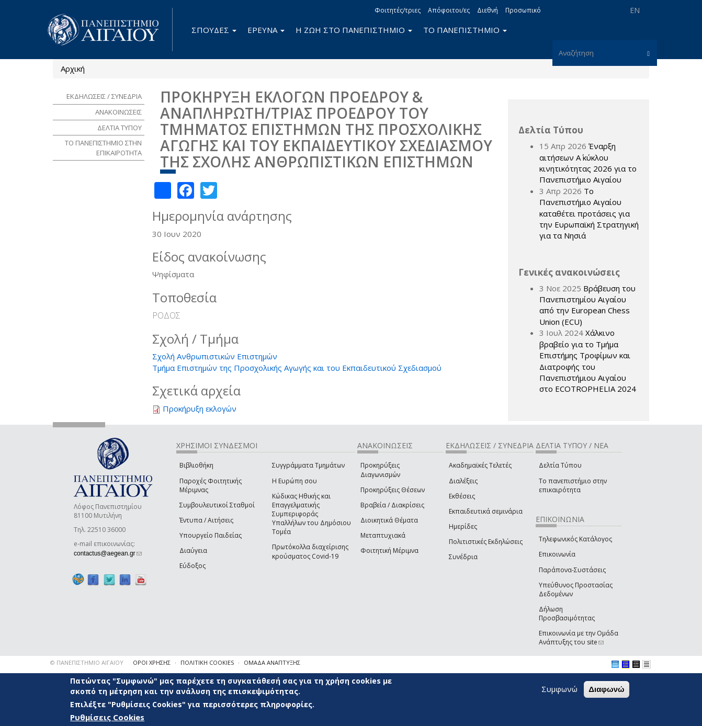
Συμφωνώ (559, 689)
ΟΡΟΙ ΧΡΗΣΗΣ (152, 662)
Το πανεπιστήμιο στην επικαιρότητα (573, 485)
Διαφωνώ (606, 689)
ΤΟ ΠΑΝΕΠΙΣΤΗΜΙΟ (465, 30)
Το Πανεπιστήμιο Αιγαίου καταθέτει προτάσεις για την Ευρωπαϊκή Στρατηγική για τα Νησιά (589, 213)
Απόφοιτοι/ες (449, 10)
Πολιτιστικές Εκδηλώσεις (486, 541)
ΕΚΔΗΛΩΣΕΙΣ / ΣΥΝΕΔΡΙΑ (104, 96)
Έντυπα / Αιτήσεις (206, 520)
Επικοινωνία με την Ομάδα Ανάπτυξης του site (578, 637)
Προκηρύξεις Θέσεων (392, 489)
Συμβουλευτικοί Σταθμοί (217, 505)
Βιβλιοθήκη (196, 465)
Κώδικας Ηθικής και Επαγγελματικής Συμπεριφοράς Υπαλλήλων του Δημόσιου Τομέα (311, 514)
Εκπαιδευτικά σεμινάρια (486, 511)
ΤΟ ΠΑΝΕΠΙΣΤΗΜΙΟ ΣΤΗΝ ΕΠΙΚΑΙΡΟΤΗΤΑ (103, 147)
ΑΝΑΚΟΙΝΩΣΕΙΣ (118, 112)
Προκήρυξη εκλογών (199, 408)
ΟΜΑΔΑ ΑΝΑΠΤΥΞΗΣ (272, 662)
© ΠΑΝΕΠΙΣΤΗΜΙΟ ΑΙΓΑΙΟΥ (86, 662)
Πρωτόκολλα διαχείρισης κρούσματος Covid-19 (310, 551)
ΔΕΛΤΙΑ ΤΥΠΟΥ (119, 127)
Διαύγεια (193, 550)
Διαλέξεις (463, 481)
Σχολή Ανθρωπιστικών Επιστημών (214, 356)
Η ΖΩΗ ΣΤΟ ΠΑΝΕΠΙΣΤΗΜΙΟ (354, 30)
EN (635, 10)
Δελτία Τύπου (560, 465)
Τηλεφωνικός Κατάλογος (575, 539)
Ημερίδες (463, 526)
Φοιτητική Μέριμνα (389, 550)
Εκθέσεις (462, 496)
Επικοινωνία (557, 554)
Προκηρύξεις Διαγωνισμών (380, 470)
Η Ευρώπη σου (294, 481)
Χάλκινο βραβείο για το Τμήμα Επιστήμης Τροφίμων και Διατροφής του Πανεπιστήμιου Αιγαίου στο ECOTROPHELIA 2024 (587, 360)
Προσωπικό (523, 10)
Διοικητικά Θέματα (389, 520)
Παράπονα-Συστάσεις (572, 569)
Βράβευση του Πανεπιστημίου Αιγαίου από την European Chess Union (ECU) (587, 305)
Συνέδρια (463, 556)
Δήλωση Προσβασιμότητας (567, 613)
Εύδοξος (192, 565)
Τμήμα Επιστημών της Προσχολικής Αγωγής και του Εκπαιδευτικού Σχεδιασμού (296, 367)
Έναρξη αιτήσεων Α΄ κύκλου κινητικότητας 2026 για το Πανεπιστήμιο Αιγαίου (588, 163)
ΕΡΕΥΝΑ (266, 30)
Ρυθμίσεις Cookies (107, 717)
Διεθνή (487, 10)
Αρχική (73, 68)
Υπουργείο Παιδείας (210, 535)
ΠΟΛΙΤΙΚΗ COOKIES (207, 662)
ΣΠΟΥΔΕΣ (213, 30)
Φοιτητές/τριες (398, 10)
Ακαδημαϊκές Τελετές (480, 465)
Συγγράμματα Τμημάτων (308, 465)
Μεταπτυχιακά (382, 535)
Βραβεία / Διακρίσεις (392, 505)
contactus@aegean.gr (108, 553)
